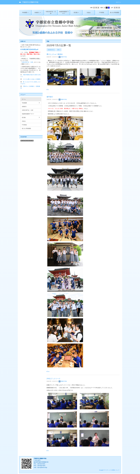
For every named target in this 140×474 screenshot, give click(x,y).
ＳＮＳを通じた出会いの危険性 (31, 79)
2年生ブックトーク (53, 379)
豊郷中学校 (63, 57)
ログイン (118, 2)
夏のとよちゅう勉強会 (55, 54)
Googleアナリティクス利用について (109, 470)
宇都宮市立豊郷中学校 (30, 2)
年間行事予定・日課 (27, 62)
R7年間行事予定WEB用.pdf (29, 49)
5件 (58, 49)
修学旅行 (50, 97)
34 (48, 371)
